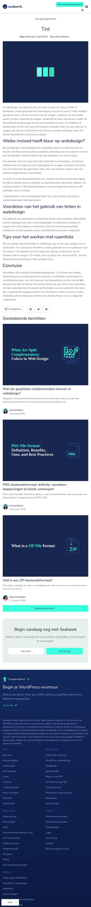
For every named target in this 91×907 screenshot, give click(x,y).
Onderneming (9, 816)
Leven (6, 776)
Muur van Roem (10, 792)
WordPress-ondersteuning (59, 792)
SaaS (5, 827)
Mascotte (7, 798)
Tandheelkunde (10, 848)
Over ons (7, 755)
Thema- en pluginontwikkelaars (18, 899)
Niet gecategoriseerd (45, 18)
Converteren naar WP (56, 782)
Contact (49, 843)
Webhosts (8, 888)
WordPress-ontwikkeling (58, 760)
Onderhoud (51, 798)
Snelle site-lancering (56, 755)
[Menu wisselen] (86, 6)
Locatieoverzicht (11, 787)
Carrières (7, 782)
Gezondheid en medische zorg (17, 832)
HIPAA (6, 859)
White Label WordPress (15, 877)
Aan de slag (51, 838)
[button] (30, 309)
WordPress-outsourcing (15, 883)
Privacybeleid (52, 827)
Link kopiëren (13, 309)
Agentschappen (10, 894)
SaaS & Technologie (12, 904)
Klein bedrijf (9, 821)
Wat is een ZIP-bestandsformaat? (28, 580)
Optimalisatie (52, 771)
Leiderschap (9, 765)
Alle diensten (52, 803)
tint (81, 280)
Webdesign (51, 765)
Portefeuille (9, 803)
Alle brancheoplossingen (15, 864)
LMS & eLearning (11, 838)
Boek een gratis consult (57, 848)
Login (48, 832)
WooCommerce (53, 787)
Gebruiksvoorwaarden (56, 816)
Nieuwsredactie (10, 760)
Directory (7, 854)
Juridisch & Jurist (11, 843)
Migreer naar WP (54, 776)
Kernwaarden (9, 771)
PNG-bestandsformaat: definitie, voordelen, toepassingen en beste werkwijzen (35, 486)
